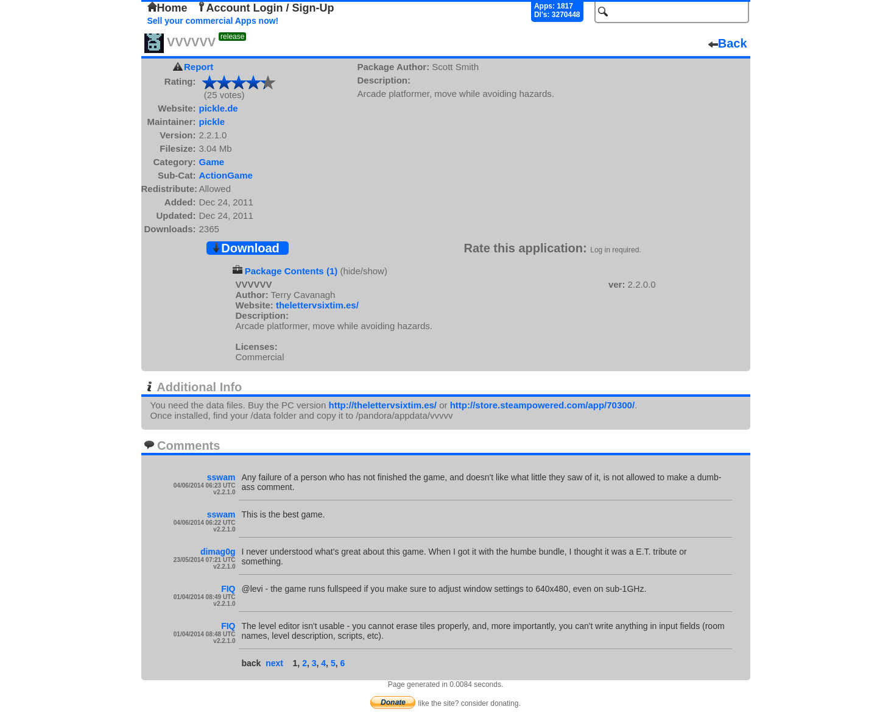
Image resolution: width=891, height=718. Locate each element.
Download (245, 248)
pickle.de (218, 108)
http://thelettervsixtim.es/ (382, 405)
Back (727, 43)
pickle (212, 121)
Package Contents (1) (291, 271)
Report (198, 67)
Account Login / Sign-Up (265, 8)
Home (167, 8)
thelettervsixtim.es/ (317, 305)
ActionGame (226, 175)
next (274, 663)
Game (212, 162)
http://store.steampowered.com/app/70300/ (542, 405)
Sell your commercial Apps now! (213, 21)
